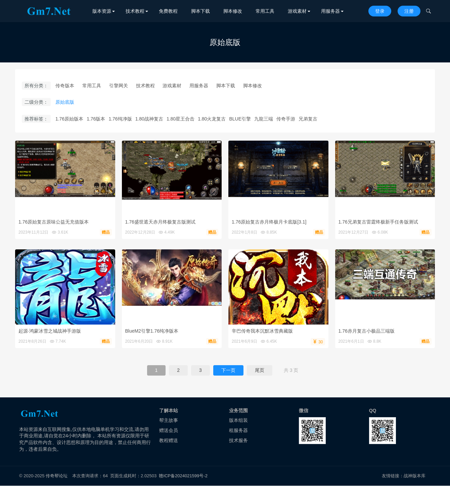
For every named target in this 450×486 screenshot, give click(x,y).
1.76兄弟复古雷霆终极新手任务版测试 (378, 222)
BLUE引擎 (240, 119)
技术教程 (135, 11)
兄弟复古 (308, 119)
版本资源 (101, 11)
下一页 (228, 370)
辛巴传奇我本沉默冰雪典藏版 (262, 331)
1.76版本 (96, 119)
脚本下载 (200, 11)
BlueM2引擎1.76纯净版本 (152, 331)
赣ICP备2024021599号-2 (183, 475)
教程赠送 (168, 440)
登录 (380, 11)
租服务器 (238, 430)
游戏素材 (297, 11)
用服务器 (330, 11)
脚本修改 (232, 11)
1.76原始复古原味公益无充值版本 (53, 222)
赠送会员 (168, 430)
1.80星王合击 (180, 119)
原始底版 (64, 102)
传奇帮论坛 (57, 475)
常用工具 (265, 11)
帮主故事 (168, 420)
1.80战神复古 (149, 119)
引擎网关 (118, 85)
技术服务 (238, 440)
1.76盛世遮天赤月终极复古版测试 (160, 222)
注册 (409, 11)
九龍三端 (263, 119)
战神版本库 (415, 475)
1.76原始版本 (69, 119)
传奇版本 (64, 85)
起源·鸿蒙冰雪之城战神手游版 (49, 331)
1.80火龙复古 (212, 119)
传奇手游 (285, 119)
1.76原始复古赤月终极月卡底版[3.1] (269, 222)
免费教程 (168, 11)
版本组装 (238, 420)
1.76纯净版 (120, 119)
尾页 (259, 370)
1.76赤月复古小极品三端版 (367, 331)
